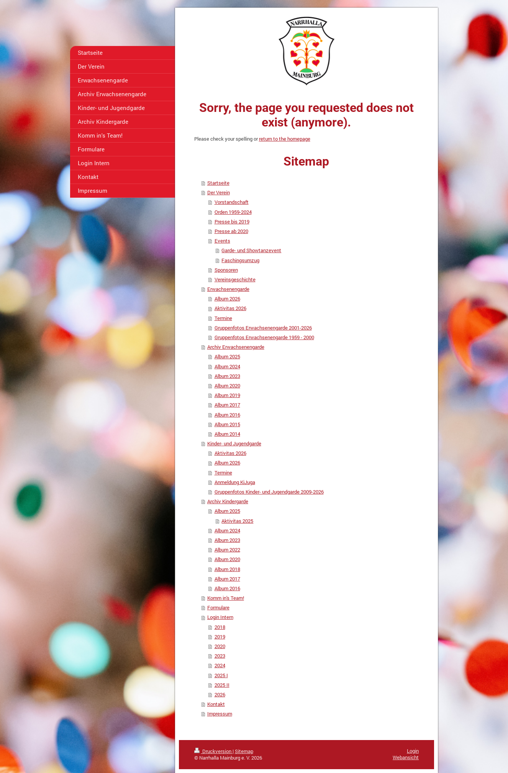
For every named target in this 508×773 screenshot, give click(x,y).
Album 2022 (227, 550)
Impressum (219, 714)
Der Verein (218, 192)
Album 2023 (227, 376)
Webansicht (406, 757)
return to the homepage (284, 139)
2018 (220, 627)
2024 (220, 665)
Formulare (218, 607)
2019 (220, 636)
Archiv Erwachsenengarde (235, 347)
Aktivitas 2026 (230, 308)
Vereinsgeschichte (235, 279)
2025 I (221, 675)
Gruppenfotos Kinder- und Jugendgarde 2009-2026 (269, 492)
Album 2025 (227, 356)
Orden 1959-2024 (233, 212)
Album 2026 (227, 298)
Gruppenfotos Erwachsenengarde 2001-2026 (263, 328)
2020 (220, 646)
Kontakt (216, 704)
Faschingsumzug (240, 260)
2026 (220, 694)
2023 (220, 656)
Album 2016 (227, 415)
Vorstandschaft (232, 202)
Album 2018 (227, 569)
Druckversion (213, 751)
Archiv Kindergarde (227, 501)
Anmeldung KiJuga (235, 482)
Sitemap (244, 751)
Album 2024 (227, 366)
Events (222, 241)
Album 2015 (227, 424)
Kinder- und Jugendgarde (234, 443)
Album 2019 (227, 395)
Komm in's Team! (225, 598)
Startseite (218, 183)
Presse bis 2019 (232, 221)
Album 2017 (227, 405)
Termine (223, 318)
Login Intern (220, 617)
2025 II (222, 685)
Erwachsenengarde (228, 289)
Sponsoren (226, 270)
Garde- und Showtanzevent (251, 250)
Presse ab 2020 (231, 231)
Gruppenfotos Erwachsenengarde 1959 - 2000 (264, 337)
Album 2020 (227, 385)
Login (413, 751)
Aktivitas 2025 (237, 521)
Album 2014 (227, 434)
